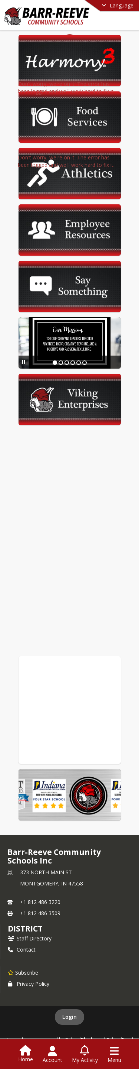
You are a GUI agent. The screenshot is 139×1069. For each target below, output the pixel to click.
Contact (22, 949)
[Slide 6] (84, 362)
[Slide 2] (61, 362)
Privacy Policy (28, 983)
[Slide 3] (66, 362)
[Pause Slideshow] (23, 361)
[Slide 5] (78, 362)
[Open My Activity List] (85, 1054)
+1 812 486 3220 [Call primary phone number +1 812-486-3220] (40, 902)
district (25, 928)
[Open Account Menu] (52, 1054)
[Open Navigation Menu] (114, 1054)
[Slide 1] (55, 362)
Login (69, 1016)
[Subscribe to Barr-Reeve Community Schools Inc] (23, 972)
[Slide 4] (72, 362)
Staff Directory (30, 938)
